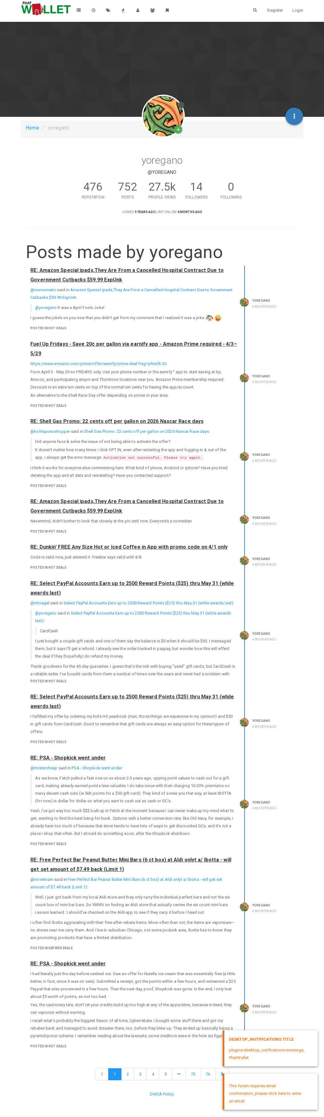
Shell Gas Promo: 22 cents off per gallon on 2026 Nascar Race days (146, 431)
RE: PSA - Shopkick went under (68, 758)
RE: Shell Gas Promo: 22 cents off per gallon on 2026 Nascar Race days (116, 421)
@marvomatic (43, 289)
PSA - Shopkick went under (97, 768)
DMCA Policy (162, 1094)
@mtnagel (39, 603)
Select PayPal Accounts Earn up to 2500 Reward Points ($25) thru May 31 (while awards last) (148, 603)
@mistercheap (43, 768)
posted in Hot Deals (48, 328)
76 (208, 1074)
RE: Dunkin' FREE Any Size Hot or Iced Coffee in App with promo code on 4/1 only (128, 547)
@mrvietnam (41, 879)
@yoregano (46, 307)
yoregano (261, 300)
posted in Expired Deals (51, 948)
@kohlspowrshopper (50, 431)
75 (193, 1074)
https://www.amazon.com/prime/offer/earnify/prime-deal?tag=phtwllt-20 (98, 363)
